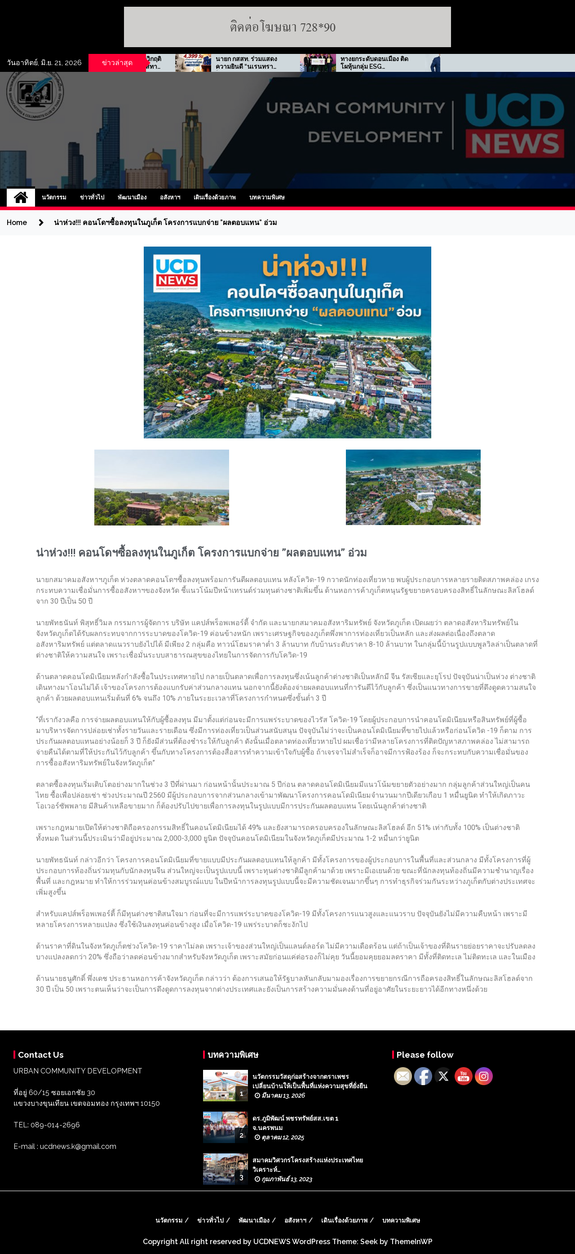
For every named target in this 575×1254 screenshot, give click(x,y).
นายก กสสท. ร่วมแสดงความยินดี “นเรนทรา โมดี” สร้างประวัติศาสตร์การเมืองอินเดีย (319, 63)
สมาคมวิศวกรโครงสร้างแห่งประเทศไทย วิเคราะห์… (307, 1165)
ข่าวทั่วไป (92, 197)
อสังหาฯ (170, 197)
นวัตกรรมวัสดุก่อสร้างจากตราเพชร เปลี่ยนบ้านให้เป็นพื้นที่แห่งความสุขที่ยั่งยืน (309, 1081)
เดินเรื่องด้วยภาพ (215, 197)
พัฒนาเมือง (132, 197)
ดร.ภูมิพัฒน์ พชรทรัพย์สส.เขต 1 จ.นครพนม (295, 1123)
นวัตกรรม (54, 197)
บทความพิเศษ (267, 197)
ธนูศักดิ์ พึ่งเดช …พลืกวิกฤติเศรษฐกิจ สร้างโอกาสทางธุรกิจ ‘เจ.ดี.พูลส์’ (195, 63)
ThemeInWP (411, 1241)
